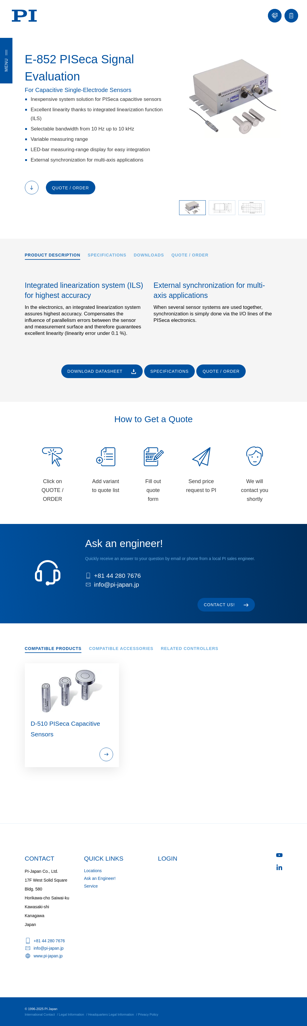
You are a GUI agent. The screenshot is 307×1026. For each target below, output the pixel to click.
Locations (93, 870)
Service (91, 886)
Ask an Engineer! (100, 878)
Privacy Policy (148, 1014)
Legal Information (71, 1014)
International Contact (40, 1014)
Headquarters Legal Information (111, 1014)
